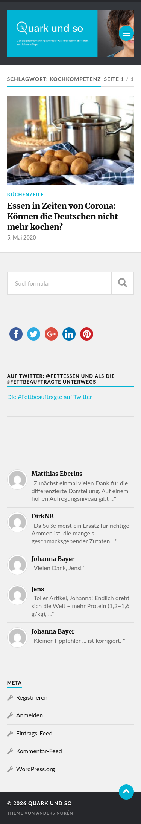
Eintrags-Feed (34, 733)
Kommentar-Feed (39, 750)
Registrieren (32, 697)
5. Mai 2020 (21, 237)
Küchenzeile (25, 194)
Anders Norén (54, 812)
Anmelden (29, 715)
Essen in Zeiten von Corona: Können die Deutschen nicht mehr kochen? (62, 216)
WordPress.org (35, 768)
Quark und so (50, 803)
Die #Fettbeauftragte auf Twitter (49, 396)
